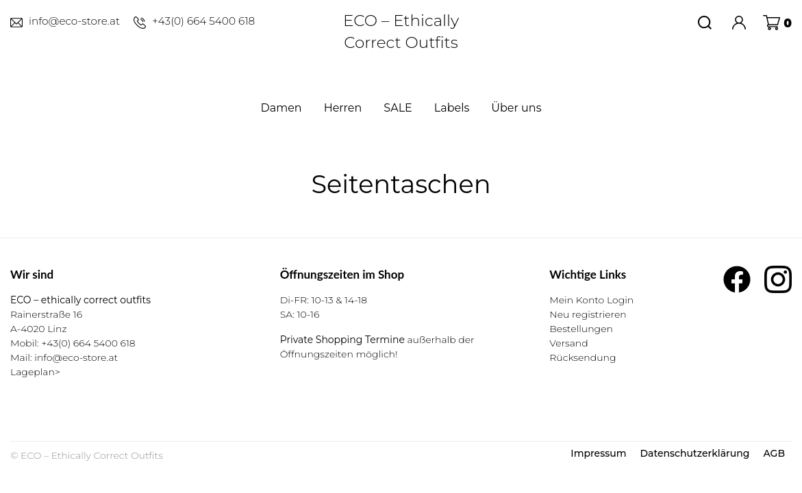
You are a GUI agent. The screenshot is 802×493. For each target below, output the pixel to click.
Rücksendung (582, 357)
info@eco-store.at (76, 357)
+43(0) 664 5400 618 (88, 343)
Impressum (598, 453)
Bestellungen (581, 329)
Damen (281, 107)
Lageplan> (35, 372)
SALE (398, 107)
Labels (452, 107)
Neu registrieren (587, 314)
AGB (774, 453)
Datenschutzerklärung (694, 453)
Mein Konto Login (591, 300)
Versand (568, 343)
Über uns (516, 107)
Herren (343, 107)
